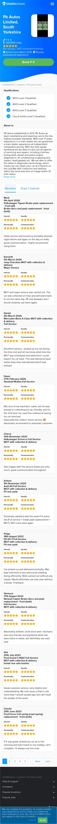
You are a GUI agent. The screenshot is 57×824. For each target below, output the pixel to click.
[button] (52, 4)
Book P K (28, 62)
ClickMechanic (9, 85)
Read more (9, 176)
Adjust (32, 820)
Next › (38, 761)
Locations (21, 85)
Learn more (43, 816)
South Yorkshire (12, 29)
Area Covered (30, 188)
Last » (48, 761)
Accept (43, 820)
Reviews (10, 188)
